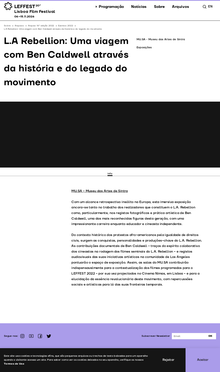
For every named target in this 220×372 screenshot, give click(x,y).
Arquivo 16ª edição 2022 (41, 25)
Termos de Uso (14, 364)
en (210, 7)
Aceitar (202, 360)
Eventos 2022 (65, 25)
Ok (210, 336)
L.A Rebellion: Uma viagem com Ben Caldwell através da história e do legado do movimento (53, 29)
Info (110, 173)
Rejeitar (169, 360)
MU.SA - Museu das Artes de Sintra (99, 191)
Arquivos (19, 25)
